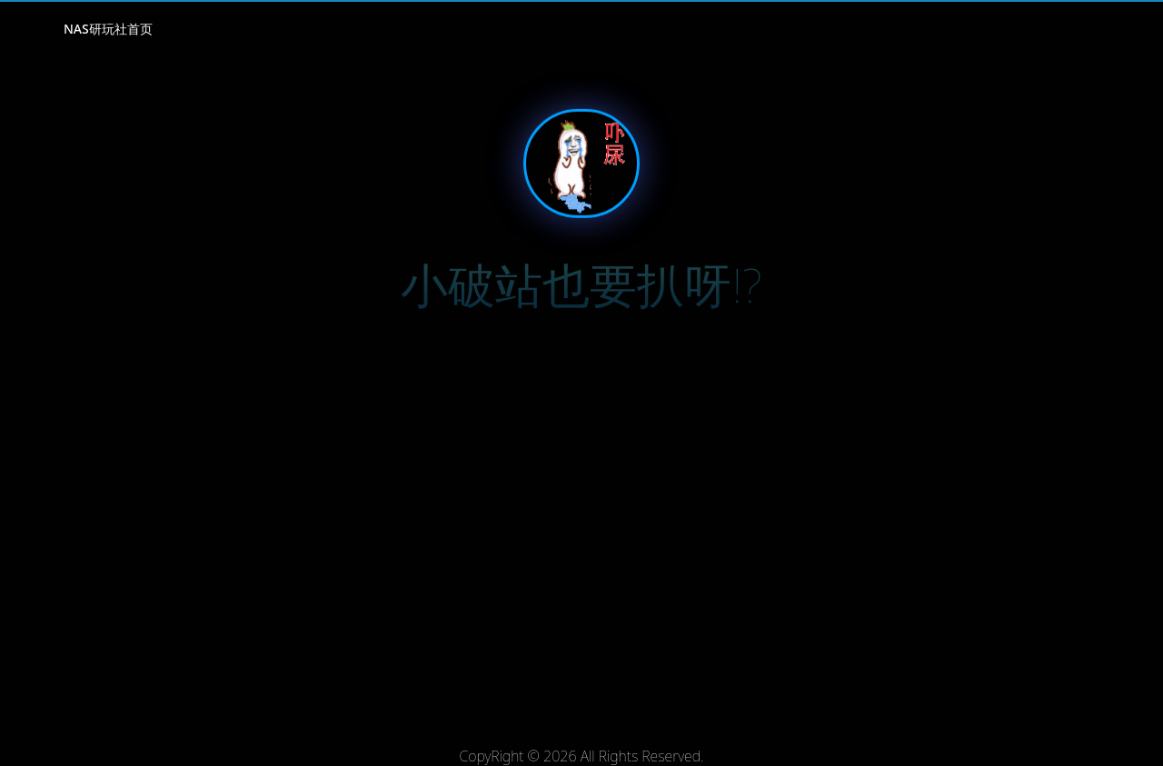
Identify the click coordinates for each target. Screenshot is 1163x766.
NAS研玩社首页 (108, 28)
